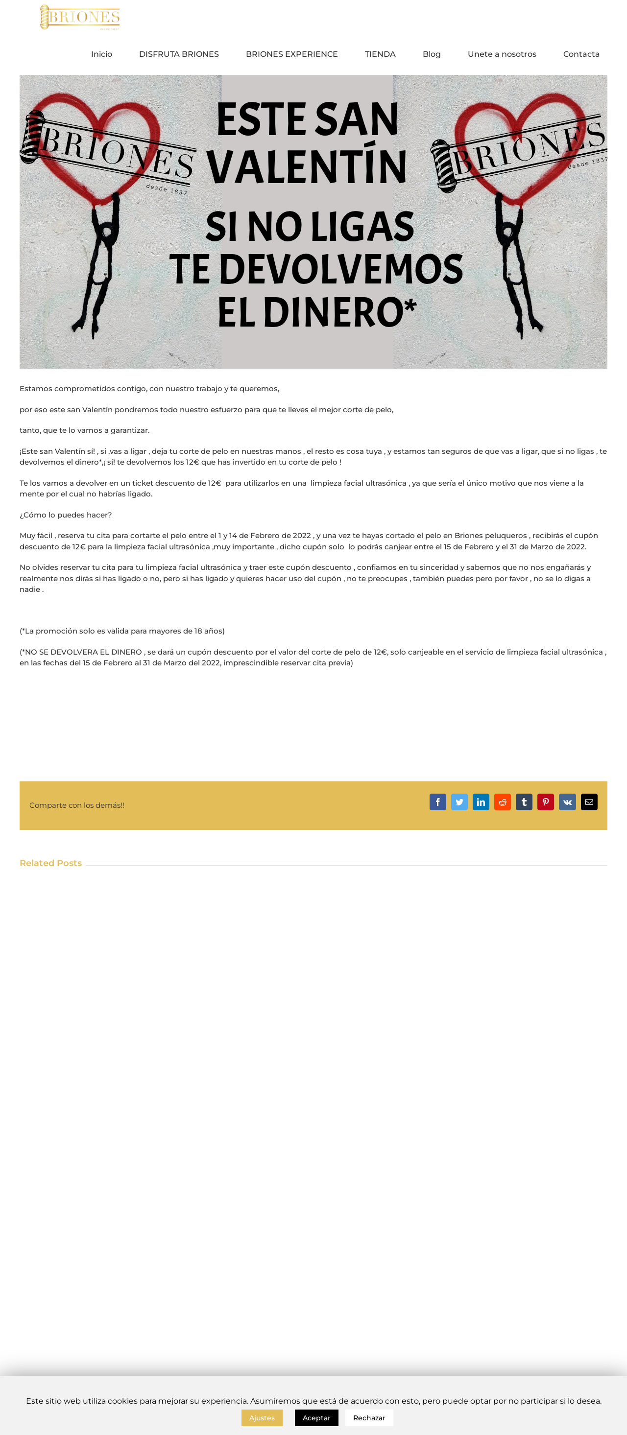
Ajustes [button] (262, 1417)
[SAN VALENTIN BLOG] (313, 222)
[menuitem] (108, 54)
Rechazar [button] (369, 1417)
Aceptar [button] (317, 1417)
